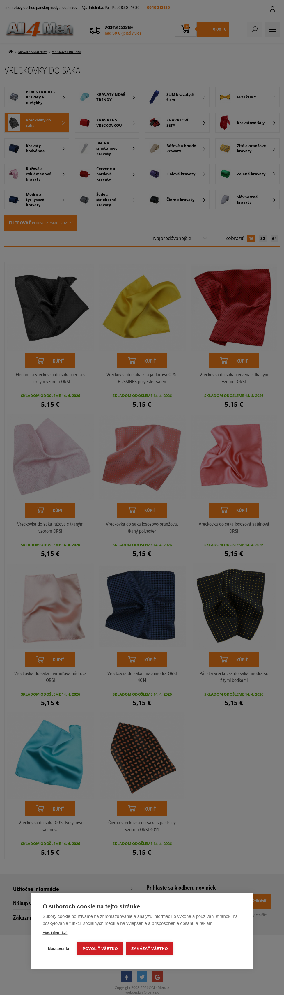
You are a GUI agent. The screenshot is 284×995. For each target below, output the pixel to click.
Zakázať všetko (149, 948)
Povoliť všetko (100, 948)
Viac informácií (54, 932)
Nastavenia (58, 948)
